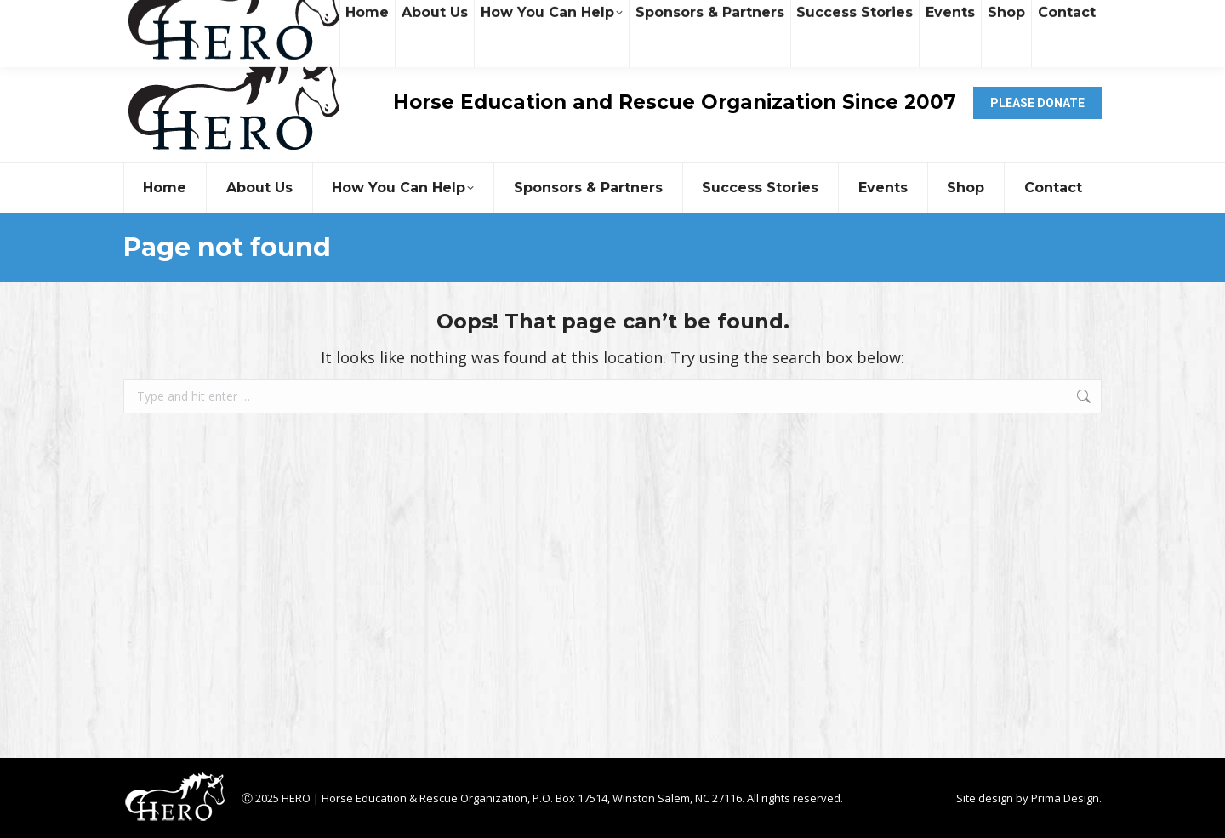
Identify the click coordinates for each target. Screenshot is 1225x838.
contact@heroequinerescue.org (322, 22)
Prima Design (1065, 798)
